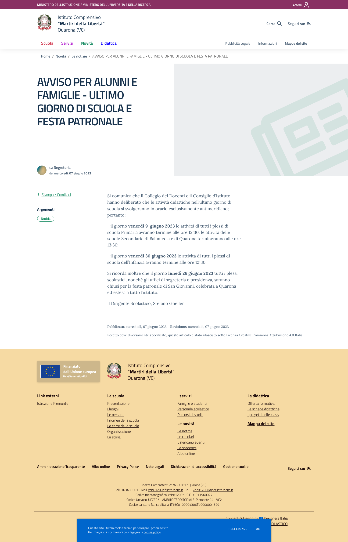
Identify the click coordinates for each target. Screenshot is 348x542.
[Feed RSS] (309, 24)
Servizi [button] (67, 43)
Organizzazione (119, 431)
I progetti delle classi (263, 414)
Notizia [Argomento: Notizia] (45, 218)
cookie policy (152, 532)
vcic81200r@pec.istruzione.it (213, 489)
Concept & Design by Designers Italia (257, 518)
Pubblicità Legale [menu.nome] (237, 43)
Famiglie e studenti (192, 403)
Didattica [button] (109, 43)
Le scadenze (187, 448)
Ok (258, 529)
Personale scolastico (193, 409)
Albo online (186, 453)
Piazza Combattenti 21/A (159, 484)
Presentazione (118, 403)
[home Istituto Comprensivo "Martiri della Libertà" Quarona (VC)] (71, 23)
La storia (114, 437)
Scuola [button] (47, 43)
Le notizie (79, 56)
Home (45, 56)
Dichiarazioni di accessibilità (193, 466)
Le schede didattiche (264, 409)
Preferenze (238, 529)
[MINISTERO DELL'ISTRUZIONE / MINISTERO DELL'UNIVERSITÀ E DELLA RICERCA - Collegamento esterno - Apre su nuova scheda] (94, 4)
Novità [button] (87, 43)
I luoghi (112, 409)
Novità (61, 56)
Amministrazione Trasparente (61, 466)
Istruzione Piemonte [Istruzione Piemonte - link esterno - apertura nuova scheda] (52, 403)
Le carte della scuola (123, 426)
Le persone (115, 414)
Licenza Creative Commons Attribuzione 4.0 (260, 335)
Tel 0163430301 (126, 489)
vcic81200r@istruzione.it (165, 489)
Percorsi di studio (190, 414)
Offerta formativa (261, 403)
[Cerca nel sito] (274, 24)
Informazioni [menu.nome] (267, 43)
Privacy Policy (128, 466)
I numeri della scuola (123, 420)
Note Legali (155, 466)
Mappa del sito (296, 43)
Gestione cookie (235, 466)
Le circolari (185, 436)
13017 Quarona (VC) (192, 484)
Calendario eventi (190, 442)
